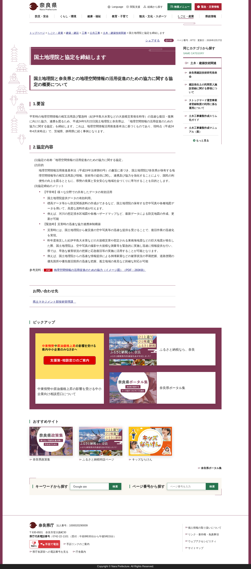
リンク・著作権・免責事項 (203, 534)
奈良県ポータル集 (211, 468)
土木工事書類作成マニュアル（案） (203, 129)
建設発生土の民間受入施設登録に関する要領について (203, 88)
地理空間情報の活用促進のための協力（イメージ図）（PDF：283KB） (100, 270)
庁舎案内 (81, 551)
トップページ (37, 33)
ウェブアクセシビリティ (202, 541)
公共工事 (95, 33)
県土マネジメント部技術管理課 (54, 301)
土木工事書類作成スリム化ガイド (203, 118)
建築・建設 (72, 33)
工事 (84, 33)
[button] (115, 7)
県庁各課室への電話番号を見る (50, 551)
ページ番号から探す (148, 487)
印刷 (170, 40)
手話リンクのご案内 (77, 544)
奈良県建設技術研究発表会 (203, 74)
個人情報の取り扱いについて (204, 527)
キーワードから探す (51, 487)
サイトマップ (195, 548)
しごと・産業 (55, 33)
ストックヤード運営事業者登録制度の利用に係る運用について (203, 104)
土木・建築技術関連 (114, 33)
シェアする (152, 40)
